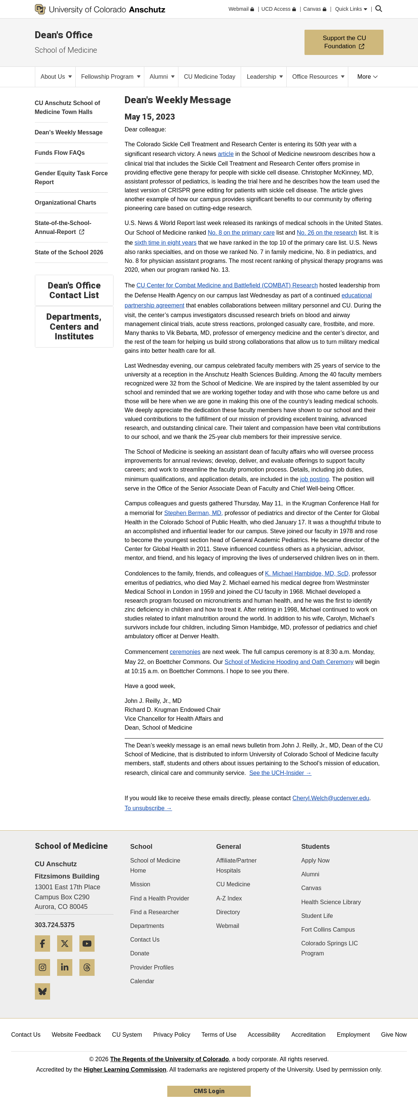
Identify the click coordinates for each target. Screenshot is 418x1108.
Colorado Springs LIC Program (329, 948)
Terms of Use (218, 1035)
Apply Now (315, 860)
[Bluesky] (45, 1002)
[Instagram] (45, 978)
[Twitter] (67, 954)
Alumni (162, 77)
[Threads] (89, 978)
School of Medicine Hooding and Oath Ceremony (288, 662)
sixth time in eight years (166, 242)
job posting (314, 479)
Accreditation (308, 1035)
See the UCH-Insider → (280, 773)
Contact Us (144, 939)
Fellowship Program (111, 77)
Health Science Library (331, 902)
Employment (353, 1035)
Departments (147, 926)
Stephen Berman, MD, (193, 513)
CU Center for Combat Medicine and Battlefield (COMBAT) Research (227, 285)
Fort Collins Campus (328, 929)
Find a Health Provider (159, 898)
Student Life (317, 916)
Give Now (394, 1035)
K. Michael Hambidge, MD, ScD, (307, 573)
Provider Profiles (152, 967)
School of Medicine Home (155, 865)
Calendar (142, 981)
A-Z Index (229, 898)
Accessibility (264, 1035)
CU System (127, 1035)
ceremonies (185, 652)
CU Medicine (233, 884)
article (226, 154)
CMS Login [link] (209, 1091)
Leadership (265, 77)
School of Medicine (66, 50)
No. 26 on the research (327, 232)
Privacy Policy (171, 1035)
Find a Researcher (154, 912)
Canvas (311, 888)
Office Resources (318, 77)
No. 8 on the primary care (241, 232)
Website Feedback (76, 1035)
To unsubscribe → (148, 808)
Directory (228, 912)
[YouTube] (89, 954)
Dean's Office (64, 34)
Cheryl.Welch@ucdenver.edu (330, 798)
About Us (56, 77)
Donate (139, 953)
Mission (140, 884)
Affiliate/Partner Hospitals (236, 865)
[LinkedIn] (67, 978)
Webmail (227, 926)
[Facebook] (45, 954)
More (368, 77)
